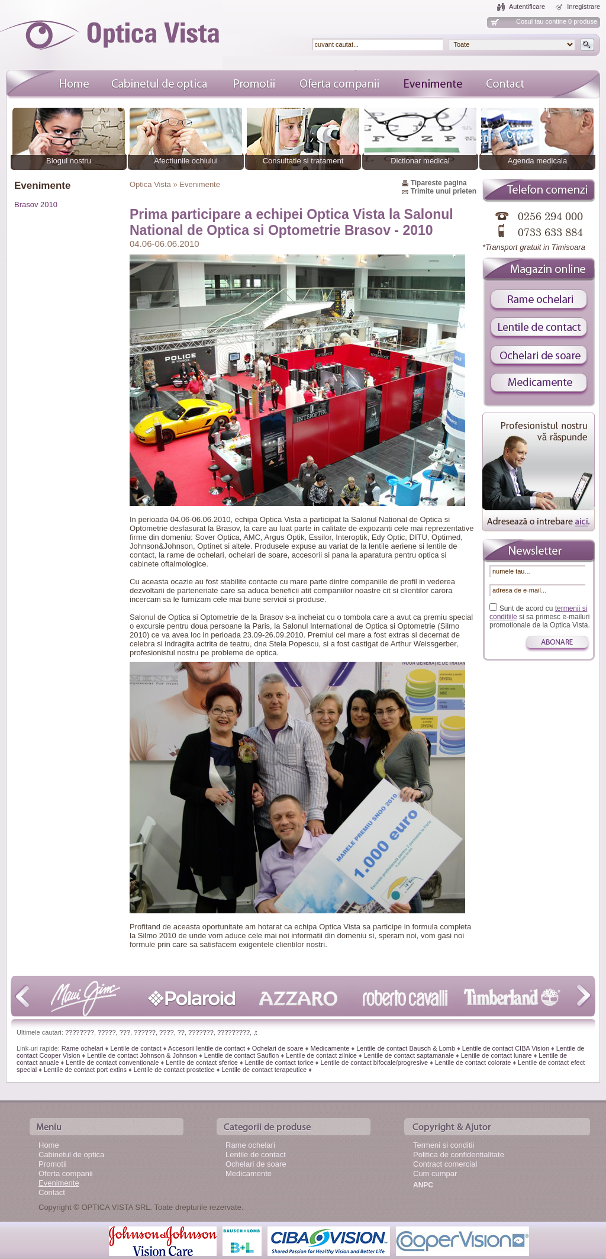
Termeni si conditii (443, 1145)
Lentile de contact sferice (202, 1062)
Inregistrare (583, 6)
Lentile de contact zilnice (321, 1055)
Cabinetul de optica (71, 1154)
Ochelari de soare (278, 1048)
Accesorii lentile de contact (206, 1048)
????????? (233, 1032)
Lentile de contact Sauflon (241, 1055)
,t (255, 1032)
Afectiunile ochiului (186, 160)
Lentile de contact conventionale (112, 1062)
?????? (145, 1032)
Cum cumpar (435, 1173)
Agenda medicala (537, 160)
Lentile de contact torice (279, 1062)
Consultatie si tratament (303, 160)
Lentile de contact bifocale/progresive (374, 1062)
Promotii (52, 1164)
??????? (201, 1032)
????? (107, 1032)
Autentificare (527, 6)
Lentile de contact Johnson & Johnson (142, 1055)
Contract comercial (445, 1164)
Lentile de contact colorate (473, 1062)
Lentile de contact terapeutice (264, 1069)
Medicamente (329, 1048)
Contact (51, 1192)
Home (48, 1145)
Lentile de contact (135, 1048)
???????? (79, 1032)
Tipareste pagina (439, 183)
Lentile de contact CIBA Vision (505, 1048)
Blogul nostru (68, 160)
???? (166, 1032)
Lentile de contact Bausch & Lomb (405, 1048)
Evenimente (58, 1182)
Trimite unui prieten (443, 191)
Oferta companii (65, 1173)
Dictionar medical (420, 160)
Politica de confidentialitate (458, 1154)
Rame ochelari (83, 1048)
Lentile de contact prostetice (174, 1069)
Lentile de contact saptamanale (409, 1055)
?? (181, 1032)
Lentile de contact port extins (85, 1069)
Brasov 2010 (35, 204)
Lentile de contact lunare (496, 1055)
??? (125, 1032)
